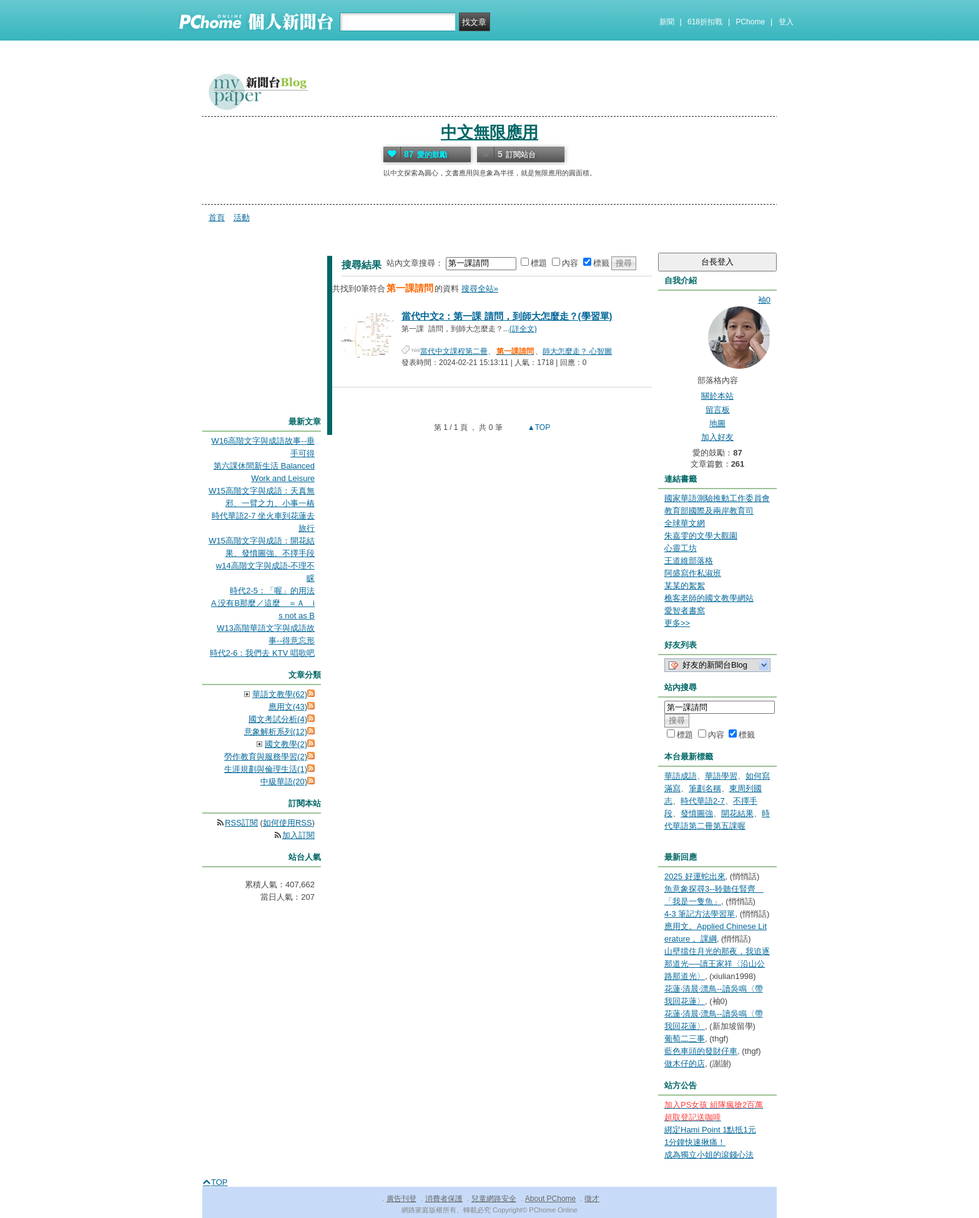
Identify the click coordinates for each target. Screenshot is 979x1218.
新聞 (666, 21)
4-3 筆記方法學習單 (699, 913)
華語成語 (680, 776)
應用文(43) (287, 706)
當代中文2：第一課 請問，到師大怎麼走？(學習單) (506, 316)
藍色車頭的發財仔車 (700, 1051)
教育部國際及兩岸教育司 (709, 510)
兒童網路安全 (493, 1198)
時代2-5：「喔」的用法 (272, 590)
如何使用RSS (287, 822)
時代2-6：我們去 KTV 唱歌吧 (262, 653)
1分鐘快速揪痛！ (695, 1142)
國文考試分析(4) (277, 719)
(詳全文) (523, 328)
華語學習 (721, 776)
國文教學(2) (286, 744)
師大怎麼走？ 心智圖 (577, 351)
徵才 (591, 1198)
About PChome (550, 1198)
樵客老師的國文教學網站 (709, 598)
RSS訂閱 (241, 822)
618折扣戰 (704, 21)
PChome (750, 21)
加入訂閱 (298, 835)
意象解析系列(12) (275, 731)
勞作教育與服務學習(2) (265, 756)
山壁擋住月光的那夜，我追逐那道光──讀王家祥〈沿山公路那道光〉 (717, 964)
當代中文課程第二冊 (454, 351)
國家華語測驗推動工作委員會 (717, 498)
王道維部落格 (688, 560)
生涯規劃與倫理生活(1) (265, 769)
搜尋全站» (479, 288)
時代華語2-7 (703, 801)
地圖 (717, 423)
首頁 (217, 217)
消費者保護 (444, 1198)
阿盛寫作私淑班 (692, 573)
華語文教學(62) (279, 694)
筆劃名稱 (705, 788)
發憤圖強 (697, 813)
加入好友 (717, 437)
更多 (677, 623)
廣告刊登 (401, 1198)
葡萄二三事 (684, 1038)
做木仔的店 (684, 1063)
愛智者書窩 (684, 610)
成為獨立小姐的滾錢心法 (709, 1154)
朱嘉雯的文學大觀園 (700, 535)
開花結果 (737, 813)
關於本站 (717, 396)
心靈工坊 (680, 548)
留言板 (718, 409)
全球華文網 (684, 523)
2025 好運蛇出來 (695, 876)
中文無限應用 (489, 132)
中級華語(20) (283, 781)
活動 (242, 217)
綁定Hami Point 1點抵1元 (710, 1129)
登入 (786, 21)
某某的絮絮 (684, 585)
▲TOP (538, 427)
